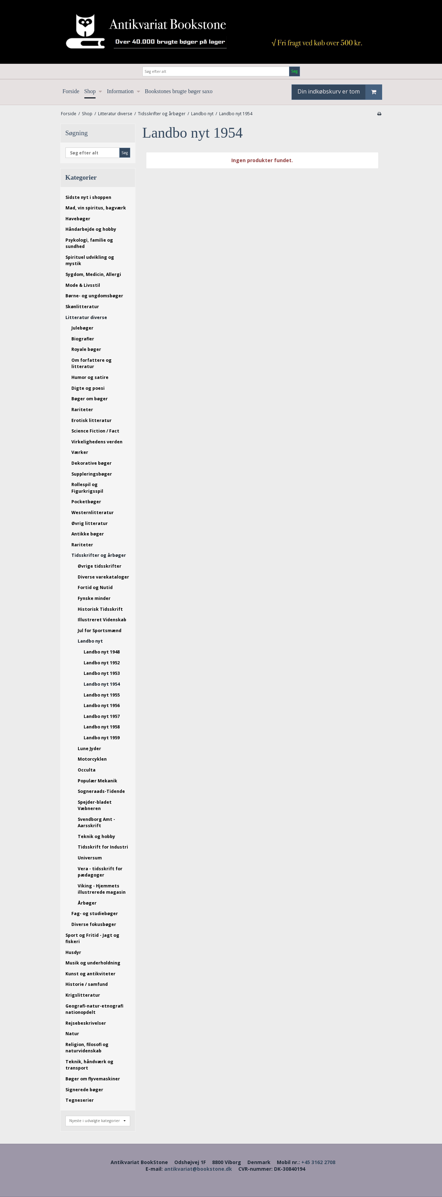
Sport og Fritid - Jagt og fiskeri (92, 938)
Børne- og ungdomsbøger (94, 296)
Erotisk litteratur (91, 420)
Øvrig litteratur (89, 523)
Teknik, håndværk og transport (89, 1065)
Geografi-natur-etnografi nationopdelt (94, 1009)
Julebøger (82, 328)
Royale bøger (86, 349)
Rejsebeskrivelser (85, 1023)
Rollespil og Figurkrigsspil (87, 488)
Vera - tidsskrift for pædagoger (100, 872)
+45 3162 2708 (318, 1162)
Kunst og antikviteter (90, 974)
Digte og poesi (88, 388)
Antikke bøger (87, 534)
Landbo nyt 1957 (102, 716)
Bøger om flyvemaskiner (92, 1079)
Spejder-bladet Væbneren (95, 805)
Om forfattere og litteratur (91, 363)
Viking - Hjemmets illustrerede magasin (102, 889)
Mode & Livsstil (82, 285)
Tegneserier (79, 1100)
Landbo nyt (90, 641)
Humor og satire (89, 377)
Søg (294, 71)
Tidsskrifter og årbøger (98, 555)
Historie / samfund (86, 984)
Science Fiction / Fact (95, 431)
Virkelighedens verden (96, 442)
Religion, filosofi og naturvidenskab (86, 1048)
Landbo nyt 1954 (102, 684)
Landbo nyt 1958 (102, 727)
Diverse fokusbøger (93, 924)
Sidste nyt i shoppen (88, 197)
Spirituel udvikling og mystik (89, 260)
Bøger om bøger (89, 399)
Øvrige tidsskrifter (99, 566)
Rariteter (82, 410)
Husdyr (73, 952)
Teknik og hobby (96, 836)
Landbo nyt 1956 (102, 705)
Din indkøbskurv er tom (339, 92)
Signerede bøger (84, 1090)
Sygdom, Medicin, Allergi (93, 274)
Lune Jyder (89, 749)
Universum (90, 858)
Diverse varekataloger (103, 577)
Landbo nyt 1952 (102, 663)
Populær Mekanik (97, 781)
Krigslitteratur (82, 995)
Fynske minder (94, 598)
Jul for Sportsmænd (99, 631)
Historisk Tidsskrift (100, 609)
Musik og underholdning (92, 963)
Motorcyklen (92, 759)
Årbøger (87, 903)
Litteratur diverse (86, 317)
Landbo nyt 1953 (102, 673)
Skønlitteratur (82, 307)
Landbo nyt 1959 (102, 738)
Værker (79, 452)
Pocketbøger (86, 502)
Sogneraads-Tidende (101, 791)
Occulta (87, 770)
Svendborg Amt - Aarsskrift (96, 822)
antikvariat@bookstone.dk (198, 1168)
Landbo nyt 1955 (102, 695)
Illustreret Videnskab (102, 620)
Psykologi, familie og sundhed (89, 243)
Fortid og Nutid (95, 587)
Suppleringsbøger (91, 474)
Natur (72, 1034)
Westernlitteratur (92, 513)
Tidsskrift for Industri (103, 847)
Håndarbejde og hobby (90, 229)
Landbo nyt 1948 (102, 652)
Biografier (82, 339)
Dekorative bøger (91, 463)
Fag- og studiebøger (94, 913)
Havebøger (77, 219)
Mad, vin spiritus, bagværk (95, 208)
